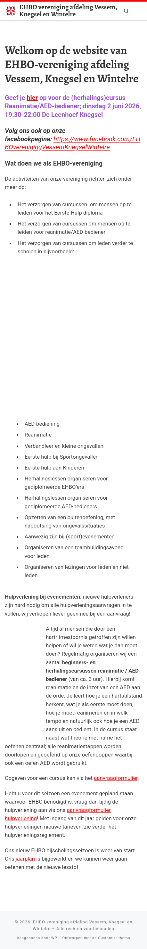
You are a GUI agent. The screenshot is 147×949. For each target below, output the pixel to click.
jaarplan (25, 858)
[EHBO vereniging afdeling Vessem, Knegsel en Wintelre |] (11, 9)
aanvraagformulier (115, 778)
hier (32, 98)
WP (54, 938)
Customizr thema (114, 938)
